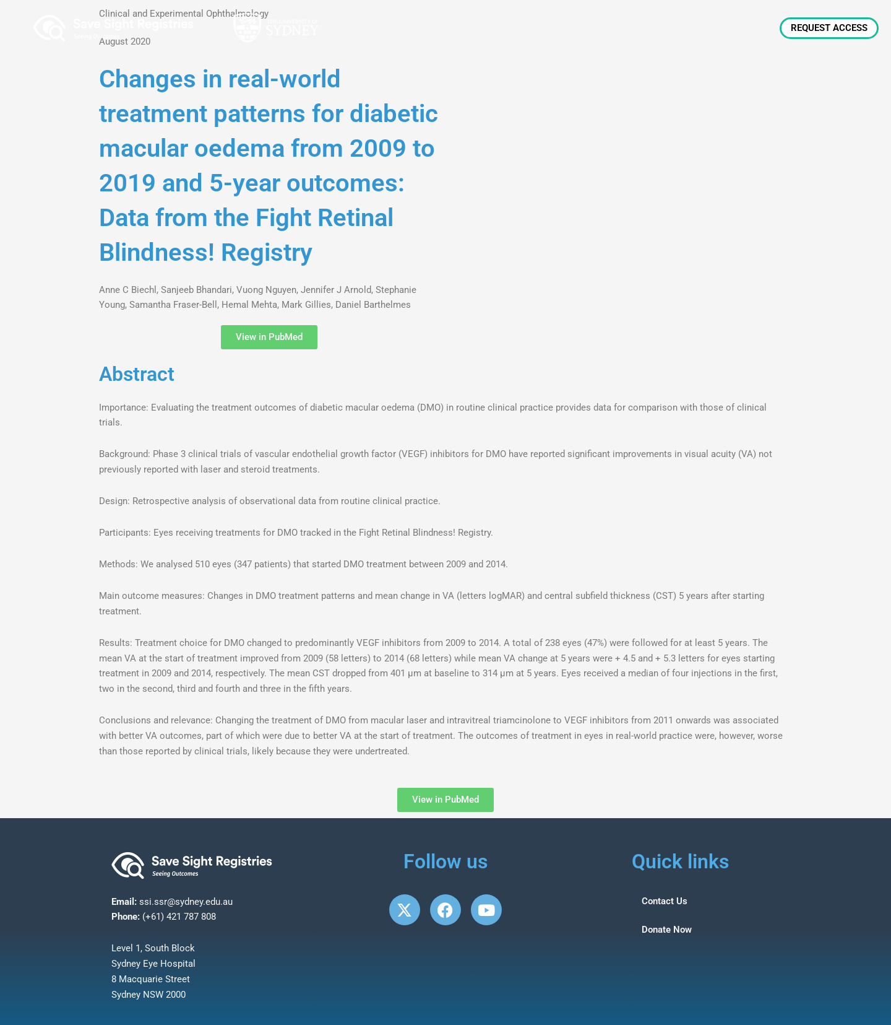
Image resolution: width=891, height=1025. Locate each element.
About (512, 28)
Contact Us (664, 901)
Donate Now (667, 929)
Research (747, 27)
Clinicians (623, 27)
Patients (686, 27)
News (567, 27)
